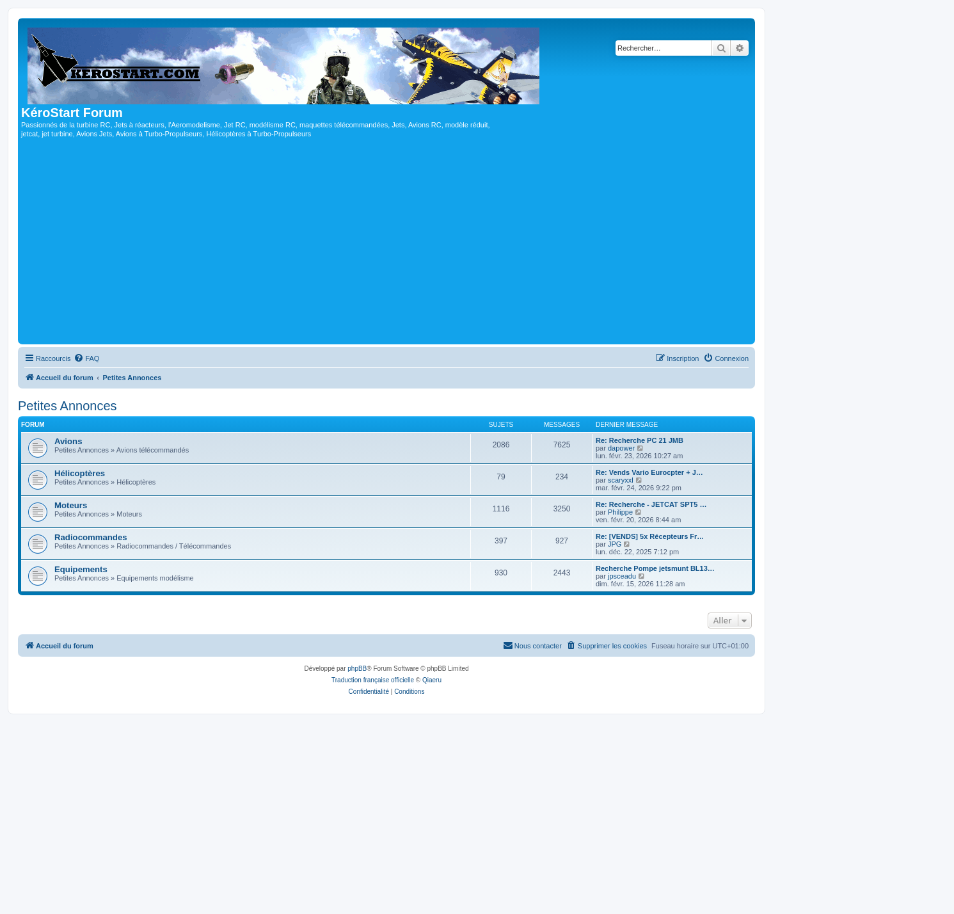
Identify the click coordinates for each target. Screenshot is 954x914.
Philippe (620, 512)
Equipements (80, 569)
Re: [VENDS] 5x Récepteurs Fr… (650, 536)
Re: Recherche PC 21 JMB (639, 440)
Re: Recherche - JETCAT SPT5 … (651, 504)
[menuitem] (86, 358)
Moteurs (70, 505)
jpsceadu (622, 576)
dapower (621, 448)
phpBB (357, 668)
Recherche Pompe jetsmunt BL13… (655, 568)
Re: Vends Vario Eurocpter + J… (649, 472)
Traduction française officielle (372, 680)
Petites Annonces (67, 406)
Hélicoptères (79, 473)
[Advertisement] (386, 245)
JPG (614, 544)
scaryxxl (620, 480)
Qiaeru (431, 680)
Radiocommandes (90, 537)
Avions (68, 441)
